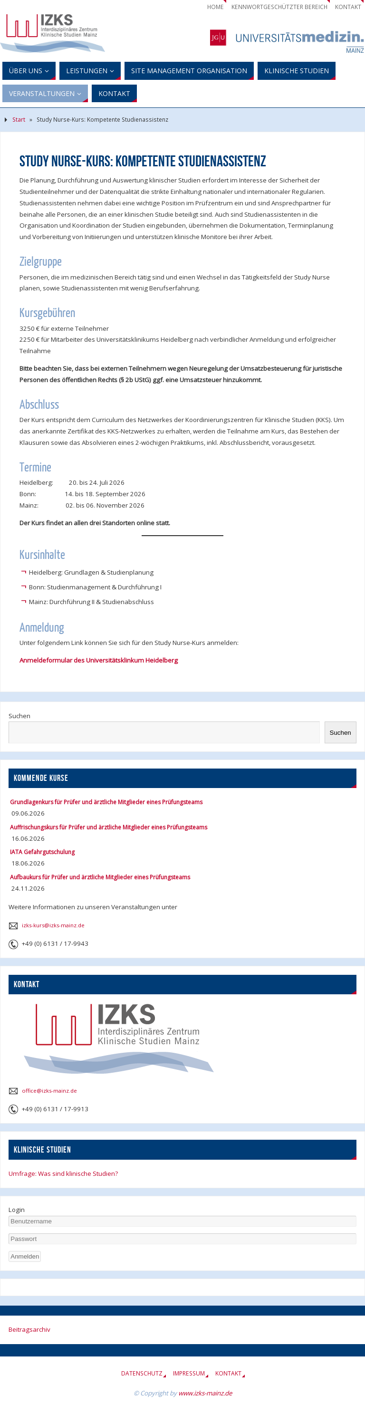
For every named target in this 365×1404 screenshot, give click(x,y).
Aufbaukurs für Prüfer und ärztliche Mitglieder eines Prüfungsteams (100, 877)
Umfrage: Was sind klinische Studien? (63, 1173)
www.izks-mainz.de (205, 1393)
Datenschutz (142, 1373)
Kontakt (348, 7)
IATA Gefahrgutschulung (42, 852)
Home (215, 7)
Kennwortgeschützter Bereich (279, 7)
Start (18, 119)
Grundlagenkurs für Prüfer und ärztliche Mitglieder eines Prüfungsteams (106, 802)
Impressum (189, 1373)
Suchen (19, 716)
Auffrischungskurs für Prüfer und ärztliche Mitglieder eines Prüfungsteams (108, 827)
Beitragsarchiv (29, 1329)
